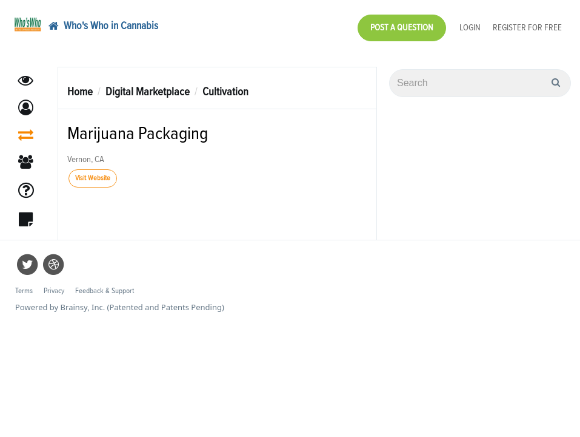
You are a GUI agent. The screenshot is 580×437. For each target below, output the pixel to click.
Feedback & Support (104, 285)
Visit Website (92, 172)
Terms (24, 285)
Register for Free (527, 24)
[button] (25, 101)
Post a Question (401, 24)
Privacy (54, 285)
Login (470, 24)
